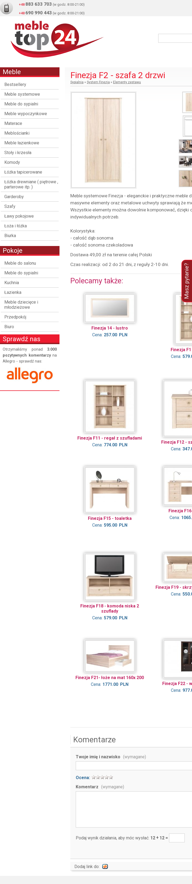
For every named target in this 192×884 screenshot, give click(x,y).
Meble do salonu (20, 263)
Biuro (9, 326)
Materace (13, 123)
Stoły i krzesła (17, 152)
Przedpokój (15, 317)
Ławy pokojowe (19, 216)
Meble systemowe (22, 94)
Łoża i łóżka (15, 225)
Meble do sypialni (21, 104)
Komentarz (100, 786)
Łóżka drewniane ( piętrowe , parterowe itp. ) (31, 184)
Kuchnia (11, 282)
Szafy (9, 206)
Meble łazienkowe (21, 142)
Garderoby (14, 196)
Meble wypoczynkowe (25, 113)
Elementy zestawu (127, 82)
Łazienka (12, 292)
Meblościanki (16, 133)
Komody (12, 162)
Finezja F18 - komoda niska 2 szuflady (109, 608)
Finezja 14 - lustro (109, 328)
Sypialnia (77, 82)
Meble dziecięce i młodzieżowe (21, 305)
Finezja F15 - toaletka (110, 518)
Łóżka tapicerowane (23, 172)
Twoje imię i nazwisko (111, 756)
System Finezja (98, 82)
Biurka (10, 235)
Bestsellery (15, 84)
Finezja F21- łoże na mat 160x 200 (109, 677)
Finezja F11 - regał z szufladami (109, 438)
